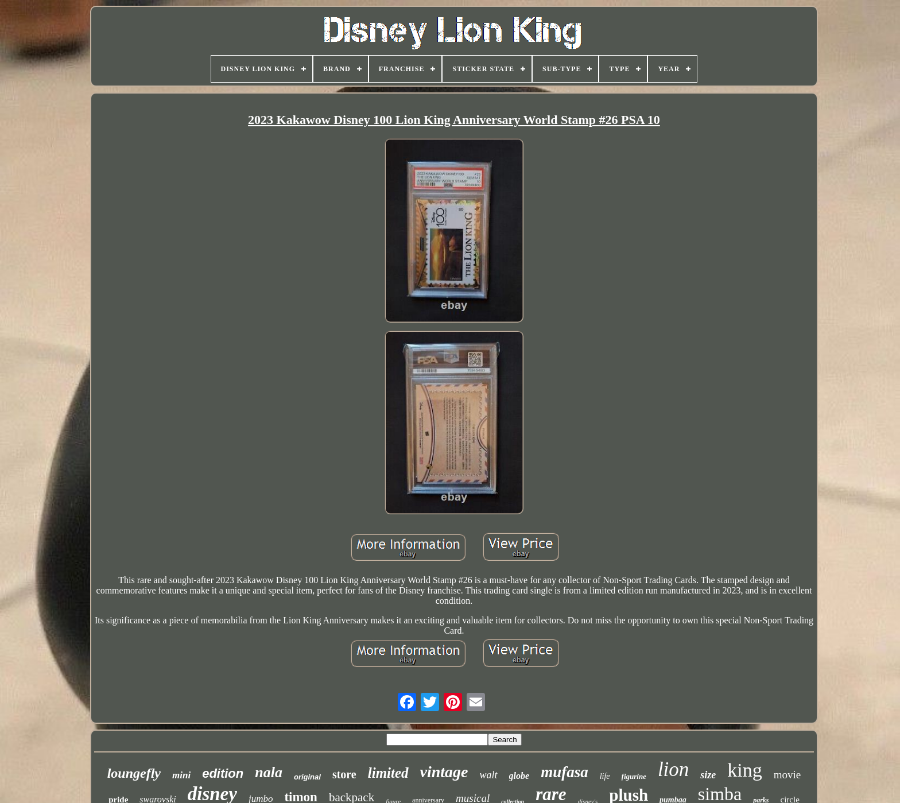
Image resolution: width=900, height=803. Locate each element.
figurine (634, 776)
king (744, 770)
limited (388, 773)
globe (519, 776)
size (708, 775)
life (605, 776)
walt (489, 775)
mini (181, 775)
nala (268, 772)
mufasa (564, 772)
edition (222, 773)
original (307, 777)
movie (787, 775)
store (344, 774)
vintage (444, 772)
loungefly (134, 773)
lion (673, 769)
